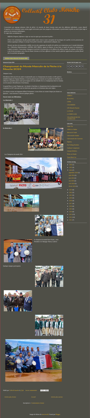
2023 (70, 189)
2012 (70, 217)
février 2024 (72, 186)
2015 (70, 209)
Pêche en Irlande (71, 154)
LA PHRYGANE (72, 114)
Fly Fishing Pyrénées (73, 145)
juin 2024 (71, 178)
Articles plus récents (10, 397)
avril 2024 (72, 183)
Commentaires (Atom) (37, 403)
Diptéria (69, 142)
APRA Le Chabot (72, 129)
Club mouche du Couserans (75, 138)
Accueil (33, 397)
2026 (70, 164)
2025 (70, 167)
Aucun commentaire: (31, 390)
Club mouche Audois (73, 135)
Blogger (58, 414)
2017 (70, 203)
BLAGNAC (70, 98)
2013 (70, 214)
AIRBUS (69, 95)
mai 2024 (71, 181)
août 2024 (72, 175)
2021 (70, 195)
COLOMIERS (71, 105)
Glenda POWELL (72, 151)
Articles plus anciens (57, 397)
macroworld (45, 414)
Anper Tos (70, 126)
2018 (70, 200)
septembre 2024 (73, 172)
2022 (70, 192)
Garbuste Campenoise (73, 148)
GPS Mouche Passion (73, 108)
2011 (70, 220)
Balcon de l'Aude (72, 132)
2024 (70, 170)
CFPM (69, 101)
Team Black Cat (71, 157)
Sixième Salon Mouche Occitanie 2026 (16, 58)
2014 (70, 211)
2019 (70, 198)
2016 (70, 206)
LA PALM (70, 111)
